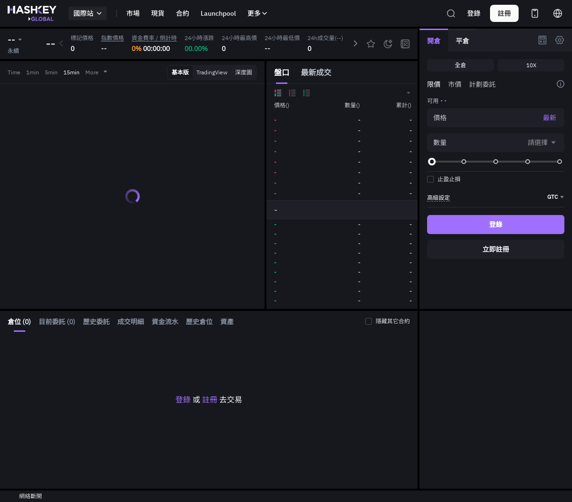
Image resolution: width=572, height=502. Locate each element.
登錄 (473, 13)
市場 (133, 13)
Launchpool (218, 13)
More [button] (96, 72)
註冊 (209, 399)
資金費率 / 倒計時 (154, 37)
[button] (408, 93)
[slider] (431, 161)
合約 (182, 13)
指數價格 (112, 37)
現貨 (157, 13)
